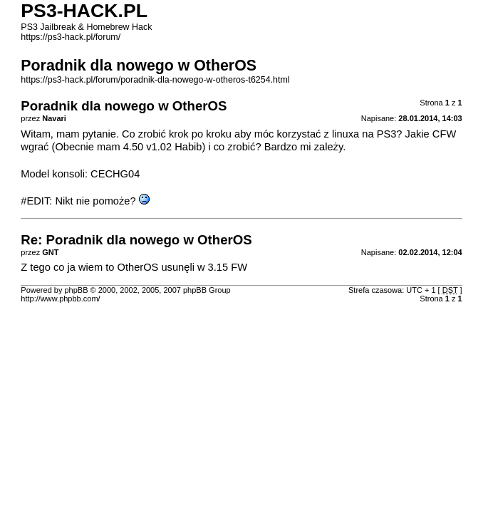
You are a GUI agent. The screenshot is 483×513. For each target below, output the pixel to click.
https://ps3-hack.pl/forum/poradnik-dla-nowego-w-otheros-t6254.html (155, 80)
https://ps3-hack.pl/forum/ (70, 37)
